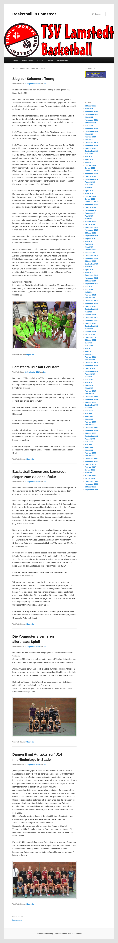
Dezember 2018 (91, 171)
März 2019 (89, 162)
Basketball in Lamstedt (34, 14)
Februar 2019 (90, 165)
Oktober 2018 (90, 176)
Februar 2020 (90, 137)
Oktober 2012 (90, 323)
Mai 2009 (88, 414)
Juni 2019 (89, 154)
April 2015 (89, 270)
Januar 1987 (90, 478)
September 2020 (91, 131)
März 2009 (89, 419)
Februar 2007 (90, 467)
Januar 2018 (90, 199)
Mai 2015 (88, 267)
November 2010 (91, 365)
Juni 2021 (89, 126)
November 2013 (91, 303)
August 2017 (90, 213)
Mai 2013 (88, 312)
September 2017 (91, 210)
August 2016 (90, 239)
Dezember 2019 (91, 143)
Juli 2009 (88, 408)
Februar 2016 (90, 250)
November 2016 (91, 230)
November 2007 (91, 461)
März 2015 (89, 272)
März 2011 (89, 354)
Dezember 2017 (91, 202)
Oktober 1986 (90, 487)
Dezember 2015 (91, 255)
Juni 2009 (89, 411)
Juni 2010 (89, 380)
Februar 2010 (90, 391)
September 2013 (91, 309)
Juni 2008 (89, 442)
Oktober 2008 (90, 433)
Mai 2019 (88, 157)
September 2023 (91, 114)
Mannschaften (27, 60)
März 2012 (89, 329)
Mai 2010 (88, 382)
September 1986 (91, 490)
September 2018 (91, 179)
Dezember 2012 (91, 317)
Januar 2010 (90, 394)
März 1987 (89, 473)
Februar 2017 (90, 222)
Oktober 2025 (90, 106)
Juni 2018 (89, 185)
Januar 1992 (90, 470)
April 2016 (89, 244)
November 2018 (91, 174)
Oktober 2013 (90, 306)
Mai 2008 (88, 445)
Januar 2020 (90, 140)
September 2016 (91, 236)
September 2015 (91, 264)
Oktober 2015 (90, 261)
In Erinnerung (62, 60)
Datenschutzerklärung (44, 934)
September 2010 (91, 371)
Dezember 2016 (91, 227)
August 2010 (90, 374)
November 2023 (91, 111)
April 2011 (89, 351)
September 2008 (91, 436)
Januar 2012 (90, 334)
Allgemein (30, 355)
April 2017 (89, 216)
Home (15, 60)
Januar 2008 (90, 456)
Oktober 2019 (90, 148)
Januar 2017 (90, 224)
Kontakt (40, 60)
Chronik (50, 60)
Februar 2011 (90, 357)
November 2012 (91, 320)
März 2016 (89, 247)
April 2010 (89, 385)
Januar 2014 (90, 298)
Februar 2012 (90, 332)
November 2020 (91, 128)
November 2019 (91, 145)
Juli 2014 (88, 286)
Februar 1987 (90, 476)
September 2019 (91, 151)
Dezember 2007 (91, 459)
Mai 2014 (88, 292)
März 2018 (89, 193)
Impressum (17, 920)
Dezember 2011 (91, 337)
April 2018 (89, 191)
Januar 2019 (90, 168)
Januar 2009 (90, 425)
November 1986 (91, 484)
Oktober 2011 (90, 340)
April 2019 (89, 159)
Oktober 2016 (90, 233)
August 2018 (90, 182)
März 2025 (89, 109)
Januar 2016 (90, 253)
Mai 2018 (88, 188)
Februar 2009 (90, 422)
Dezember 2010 (91, 363)
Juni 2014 (89, 289)
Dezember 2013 (91, 301)
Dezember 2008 (91, 428)
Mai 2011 (88, 349)
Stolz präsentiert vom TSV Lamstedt (68, 934)
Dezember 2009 (91, 397)
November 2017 (91, 205)
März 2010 (89, 388)
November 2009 (91, 399)
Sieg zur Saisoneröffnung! (34, 79)
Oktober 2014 (90, 281)
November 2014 (91, 278)
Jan (44, 84)
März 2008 (89, 450)
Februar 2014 (90, 295)
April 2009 (89, 416)
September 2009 (91, 405)
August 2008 (90, 439)
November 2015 (91, 258)
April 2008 (89, 447)
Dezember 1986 (91, 481)
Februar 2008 (90, 453)
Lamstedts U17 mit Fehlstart (35, 367)
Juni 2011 (89, 346)
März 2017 (89, 219)
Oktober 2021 (90, 123)
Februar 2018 (90, 196)
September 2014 (91, 284)
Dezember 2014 (91, 275)
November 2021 (91, 120)
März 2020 (89, 134)
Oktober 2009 (90, 402)
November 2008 (91, 430)
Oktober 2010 (90, 368)
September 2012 (91, 326)
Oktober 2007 (90, 464)
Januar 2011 (90, 360)
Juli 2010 (88, 377)
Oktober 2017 (90, 207)
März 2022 (89, 117)
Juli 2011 (88, 343)
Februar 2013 (90, 315)
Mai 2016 (88, 241)
